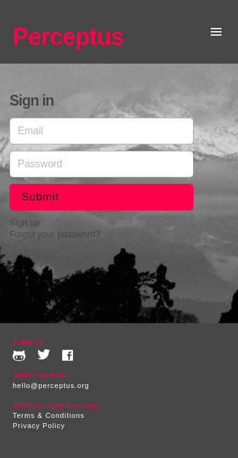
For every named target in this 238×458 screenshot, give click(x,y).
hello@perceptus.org (51, 385)
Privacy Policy (39, 425)
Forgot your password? (55, 234)
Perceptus (68, 37)
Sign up (24, 223)
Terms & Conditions (48, 415)
